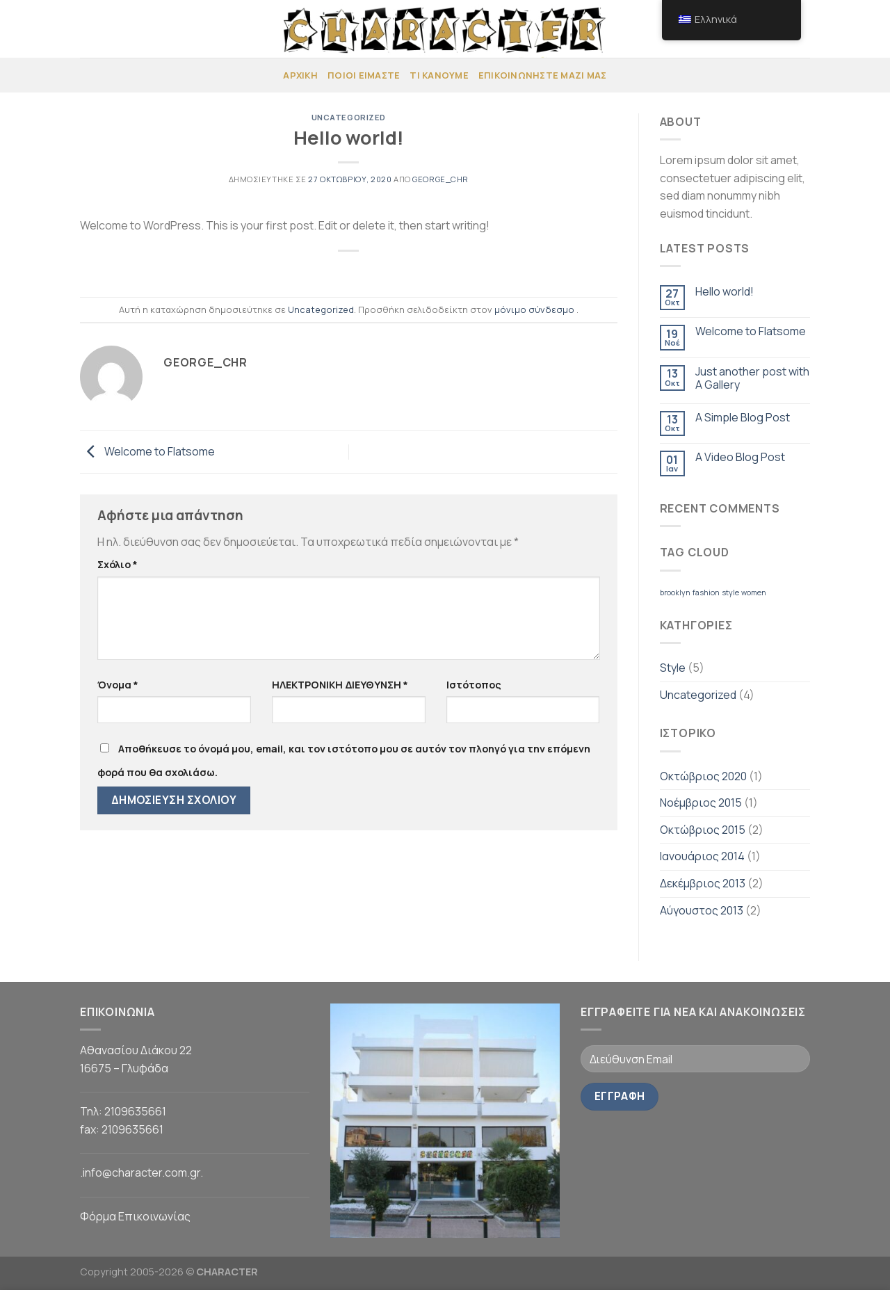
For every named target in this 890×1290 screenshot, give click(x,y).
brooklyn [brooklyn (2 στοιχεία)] (675, 592)
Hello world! (724, 291)
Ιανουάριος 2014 (702, 856)
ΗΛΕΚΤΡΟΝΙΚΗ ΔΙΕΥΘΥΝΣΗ (340, 684)
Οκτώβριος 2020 (703, 776)
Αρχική (300, 75)
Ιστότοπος (473, 684)
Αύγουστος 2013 (701, 910)
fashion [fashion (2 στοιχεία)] (706, 592)
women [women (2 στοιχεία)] (753, 592)
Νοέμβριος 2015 (701, 802)
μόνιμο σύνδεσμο (534, 309)
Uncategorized (349, 117)
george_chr (440, 179)
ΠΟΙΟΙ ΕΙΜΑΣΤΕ (363, 75)
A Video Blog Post (740, 457)
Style (673, 667)
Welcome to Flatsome (147, 450)
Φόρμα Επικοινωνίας (135, 1216)
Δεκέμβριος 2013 (702, 883)
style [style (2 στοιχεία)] (730, 592)
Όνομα (117, 684)
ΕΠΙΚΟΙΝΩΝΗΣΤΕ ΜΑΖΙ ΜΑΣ (542, 75)
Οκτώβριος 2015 (702, 829)
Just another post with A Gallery (752, 378)
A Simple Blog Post (742, 417)
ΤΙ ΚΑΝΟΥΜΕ (439, 75)
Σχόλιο (117, 564)
